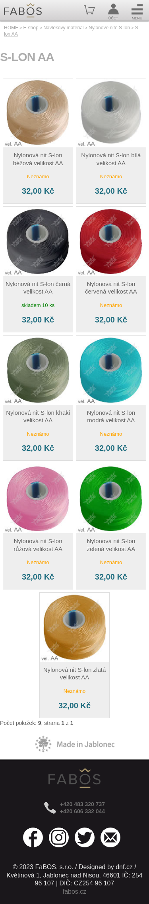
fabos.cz (75, 891)
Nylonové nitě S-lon (109, 28)
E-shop (31, 28)
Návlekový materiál (63, 28)
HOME (11, 28)
